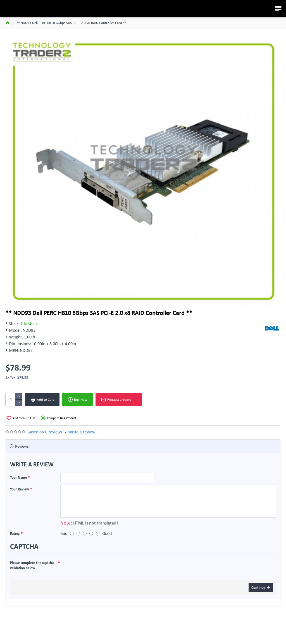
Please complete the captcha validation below (32, 565)
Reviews (22, 446)
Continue (258, 587)
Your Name (18, 477)
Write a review (81, 431)
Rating (15, 533)
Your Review (19, 489)
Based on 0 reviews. (45, 431)
